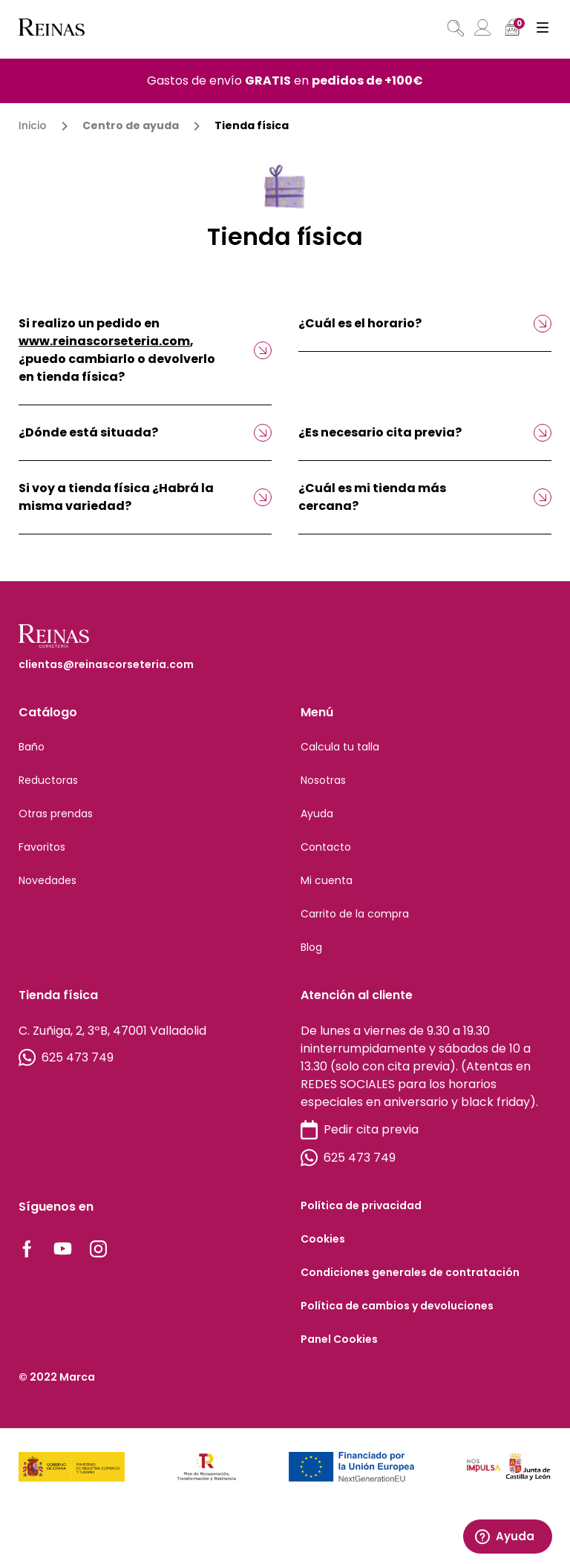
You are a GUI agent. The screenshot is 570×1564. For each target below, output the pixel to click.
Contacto (326, 847)
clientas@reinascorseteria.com (106, 664)
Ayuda (317, 813)
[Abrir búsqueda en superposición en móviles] (454, 28)
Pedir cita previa (360, 1130)
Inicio (33, 125)
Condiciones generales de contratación (410, 1272)
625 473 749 (66, 1058)
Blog (311, 947)
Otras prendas (56, 813)
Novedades (47, 880)
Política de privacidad (361, 1205)
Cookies (323, 1238)
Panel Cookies (339, 1339)
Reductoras (48, 780)
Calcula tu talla (340, 746)
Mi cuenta (327, 880)
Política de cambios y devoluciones (397, 1305)
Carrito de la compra (355, 913)
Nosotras (323, 780)
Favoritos (42, 847)
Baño (32, 746)
